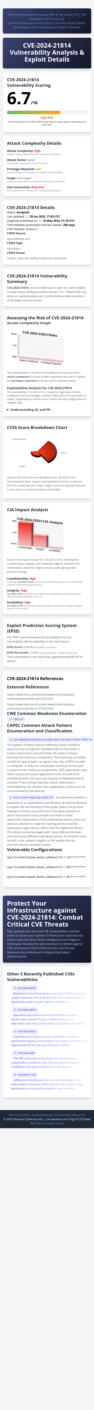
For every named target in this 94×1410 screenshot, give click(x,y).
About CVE (79, 1115)
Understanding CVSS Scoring (50, 1115)
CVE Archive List (54, 19)
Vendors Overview (68, 27)
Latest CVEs (47, 15)
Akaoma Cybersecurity (28, 1119)
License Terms (54, 1123)
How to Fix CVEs (18, 1115)
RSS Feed (36, 1123)
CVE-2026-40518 (26, 988)
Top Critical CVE (68, 15)
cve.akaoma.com (57, 1119)
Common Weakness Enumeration (30, 23)
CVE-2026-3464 (25, 1053)
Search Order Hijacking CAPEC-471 (33, 797)
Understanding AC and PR (30, 409)
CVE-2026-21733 (26, 1074)
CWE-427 (18, 719)
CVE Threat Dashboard (22, 15)
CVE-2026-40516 (26, 1009)
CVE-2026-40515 (26, 1031)
